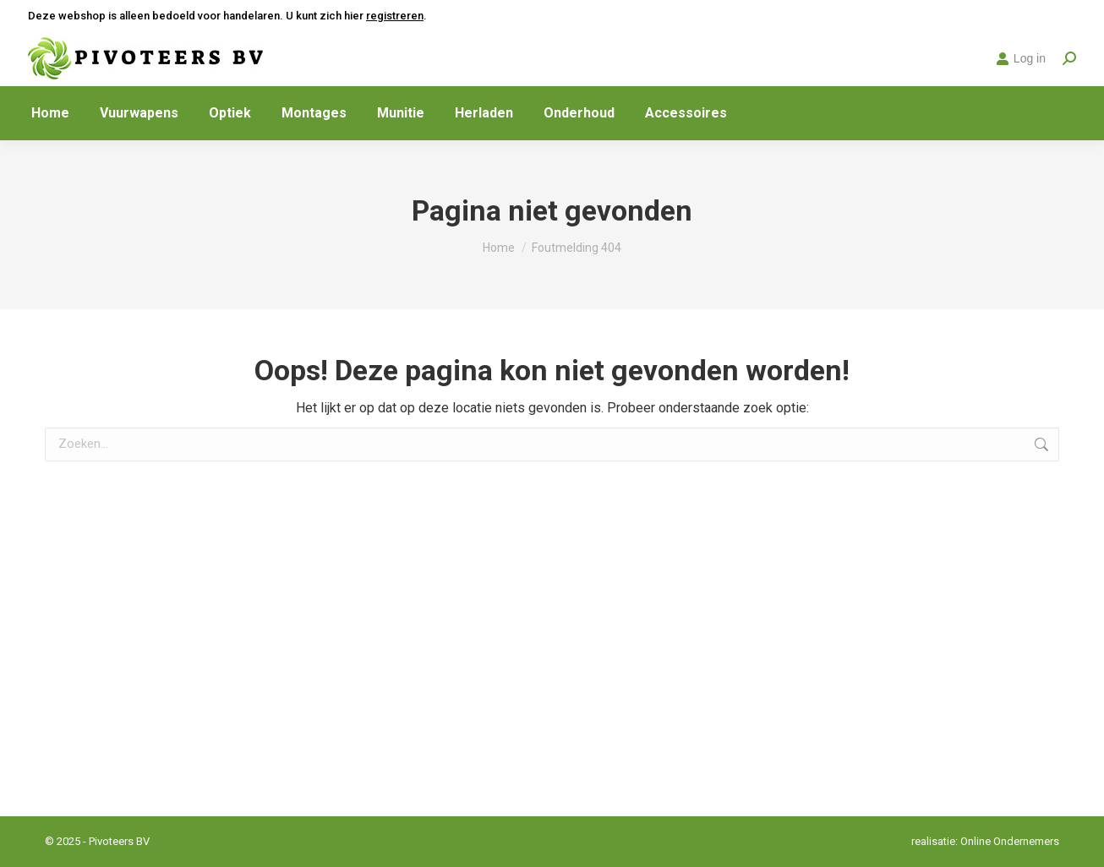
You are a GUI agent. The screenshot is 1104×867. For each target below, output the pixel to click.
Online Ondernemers (1009, 841)
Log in (1021, 58)
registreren (395, 15)
